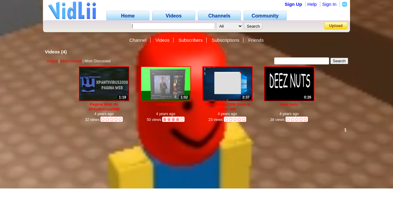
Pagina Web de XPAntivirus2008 (104, 106)
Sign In (329, 4)
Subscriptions (225, 40)
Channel (137, 40)
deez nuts (289, 104)
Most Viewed (70, 61)
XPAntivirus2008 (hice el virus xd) (227, 106)
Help (312, 4)
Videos (162, 40)
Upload (336, 25)
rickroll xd (165, 104)
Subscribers (190, 40)
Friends (256, 40)
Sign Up (293, 4)
